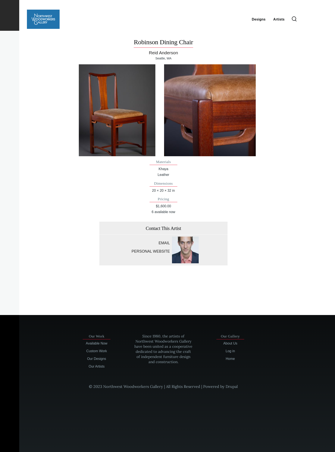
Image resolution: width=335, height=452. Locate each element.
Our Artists (97, 366)
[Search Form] (294, 19)
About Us (230, 343)
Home (230, 359)
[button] (117, 110)
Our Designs (96, 359)
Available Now (96, 343)
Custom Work (96, 351)
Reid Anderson (163, 52)
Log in (230, 351)
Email (164, 243)
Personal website (151, 251)
